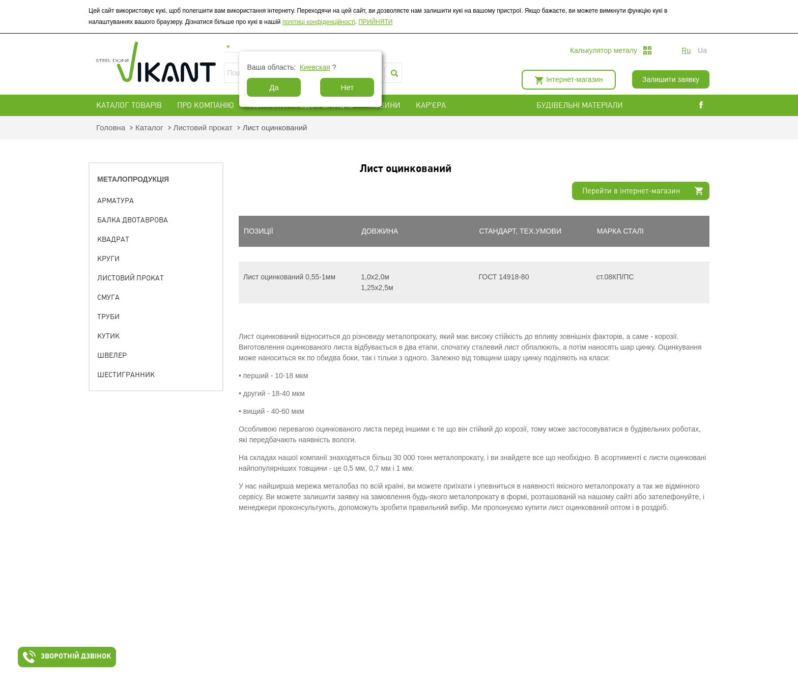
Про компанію (205, 105)
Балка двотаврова (132, 219)
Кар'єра (431, 105)
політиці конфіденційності (318, 21)
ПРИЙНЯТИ (375, 21)
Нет (347, 87)
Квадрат (113, 239)
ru (686, 50)
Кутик (108, 335)
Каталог (149, 127)
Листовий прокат (203, 127)
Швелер (112, 355)
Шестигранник (126, 374)
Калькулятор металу (603, 50)
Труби (108, 316)
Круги (108, 258)
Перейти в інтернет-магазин (631, 190)
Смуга (108, 297)
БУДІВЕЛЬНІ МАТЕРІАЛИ (591, 105)
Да (274, 87)
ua (702, 50)
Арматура (115, 200)
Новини (385, 105)
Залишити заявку (670, 79)
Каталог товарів (129, 105)
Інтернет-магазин (574, 79)
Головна (110, 127)
